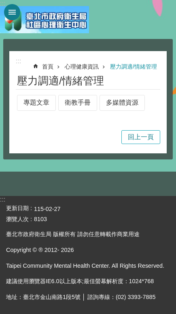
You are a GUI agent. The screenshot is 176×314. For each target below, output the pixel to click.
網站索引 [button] (12, 12)
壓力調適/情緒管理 (133, 66)
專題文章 (36, 102)
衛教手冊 (78, 102)
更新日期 (17, 208)
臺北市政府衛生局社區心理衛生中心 (44, 19)
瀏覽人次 (17, 219)
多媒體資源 (122, 102)
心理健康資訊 (82, 66)
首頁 (47, 66)
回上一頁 (141, 136)
